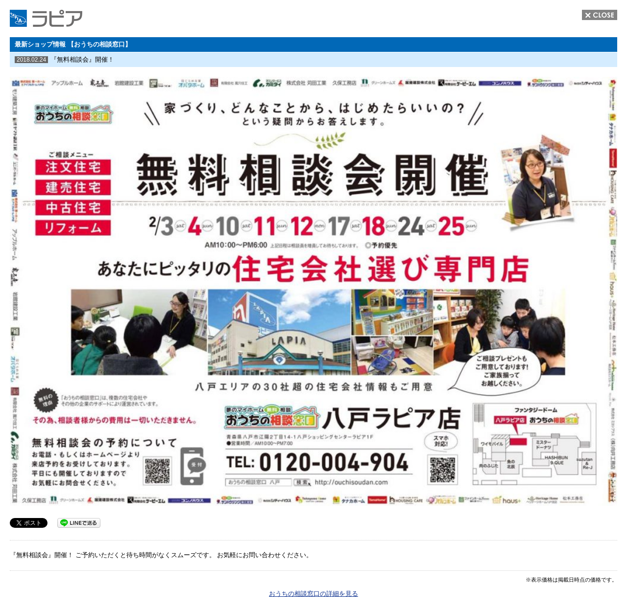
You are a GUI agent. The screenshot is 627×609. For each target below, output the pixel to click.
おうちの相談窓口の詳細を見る (313, 593)
